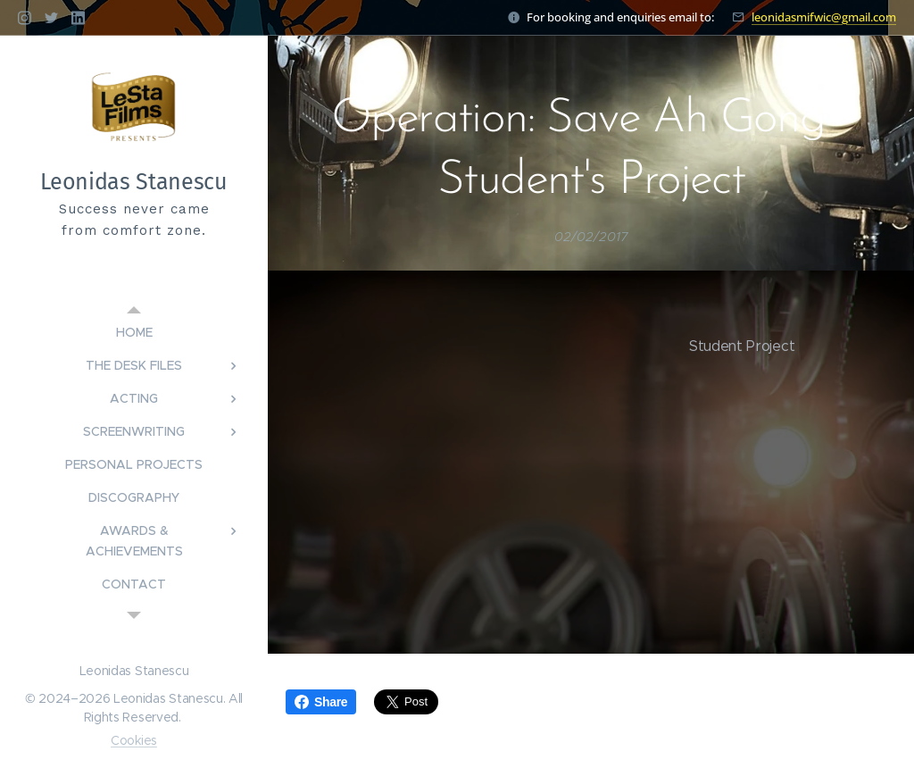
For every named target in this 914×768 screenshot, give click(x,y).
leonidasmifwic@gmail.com (824, 17)
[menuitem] (133, 332)
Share (321, 702)
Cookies (134, 740)
